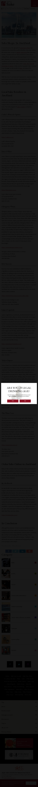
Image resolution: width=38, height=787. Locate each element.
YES (13, 401)
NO (25, 401)
